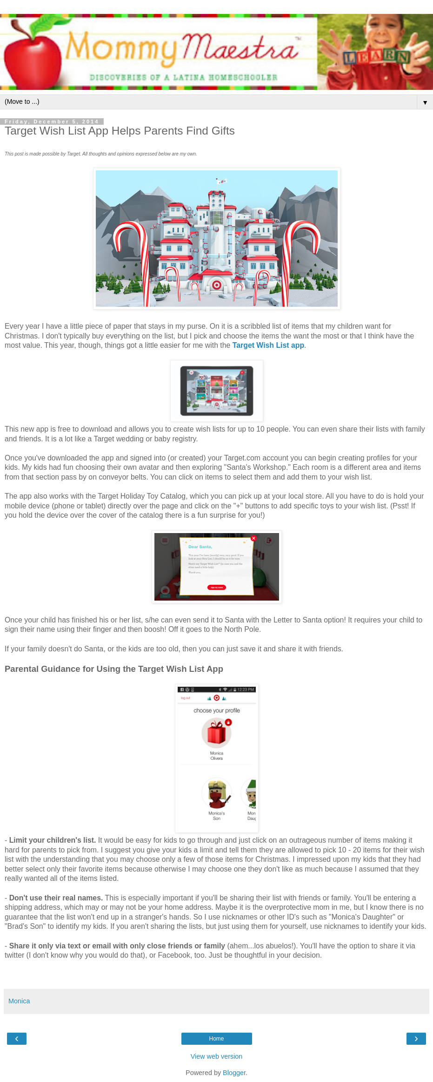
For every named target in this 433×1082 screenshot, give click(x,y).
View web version (217, 1056)
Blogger (234, 1072)
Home (216, 1038)
